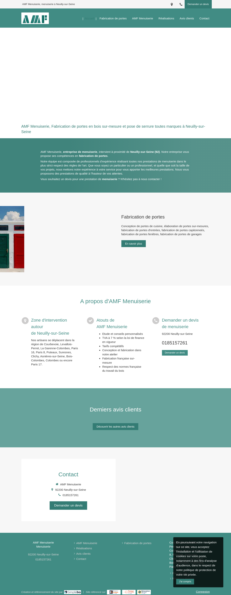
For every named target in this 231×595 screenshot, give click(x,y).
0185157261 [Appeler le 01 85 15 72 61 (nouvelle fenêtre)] (175, 342)
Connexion (203, 591)
